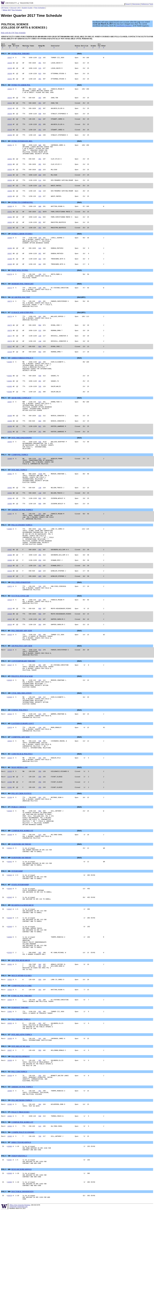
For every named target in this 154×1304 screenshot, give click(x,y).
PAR (39, 119)
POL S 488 (6, 908)
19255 (9, 185)
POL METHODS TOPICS (21, 1185)
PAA (39, 471)
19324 (9, 670)
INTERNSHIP (17, 937)
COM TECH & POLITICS (21, 811)
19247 (9, 124)
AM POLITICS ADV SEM (21, 693)
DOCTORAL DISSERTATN (22, 1282)
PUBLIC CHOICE (18, 867)
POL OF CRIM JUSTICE (21, 853)
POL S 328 (6, 467)
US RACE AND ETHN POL (22, 331)
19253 (9, 173)
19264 (9, 240)
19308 (9, 596)
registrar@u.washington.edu (18, 1298)
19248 (9, 130)
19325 (9, 680)
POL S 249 (6, 247)
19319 (9, 653)
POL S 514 (6, 1098)
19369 (9, 1272)
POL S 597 (6, 1229)
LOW (39, 196)
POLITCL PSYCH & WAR (22, 726)
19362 (9, 1202)
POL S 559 (6, 1185)
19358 (9, 1142)
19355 (9, 1102)
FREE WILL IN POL (19, 286)
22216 (9, 618)
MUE (39, 533)
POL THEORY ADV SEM (21, 676)
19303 (9, 528)
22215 (9, 613)
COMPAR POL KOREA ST (22, 894)
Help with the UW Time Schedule (13, 33)
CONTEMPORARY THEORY (23, 709)
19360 (9, 1175)
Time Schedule (39, 8)
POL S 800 (6, 1282)
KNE (39, 92)
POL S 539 (6, 1127)
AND (39, 179)
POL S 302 (6, 286)
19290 (9, 455)
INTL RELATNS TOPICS (21, 1115)
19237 (9, 59)
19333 (9, 796)
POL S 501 (6, 1036)
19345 (9, 966)
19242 (9, 92)
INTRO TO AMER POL (20, 88)
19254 (9, 179)
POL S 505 (6, 1063)
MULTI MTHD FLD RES (21, 1052)
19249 (9, 136)
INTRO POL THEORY (20, 55)
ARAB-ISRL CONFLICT (21, 423)
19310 (9, 607)
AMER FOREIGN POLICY (22, 380)
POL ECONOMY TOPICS (21, 562)
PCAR (40, 506)
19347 (9, 978)
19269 (9, 280)
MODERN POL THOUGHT (22, 300)
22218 (9, 374)
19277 (9, 357)
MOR (39, 539)
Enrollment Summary (124, 26)
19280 (9, 384)
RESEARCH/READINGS (21, 1258)
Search (128, 4)
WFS (39, 319)
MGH (39, 345)
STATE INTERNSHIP (20, 952)
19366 (9, 1233)
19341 (9, 913)
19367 (9, 1248)
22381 (9, 846)
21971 (9, 629)
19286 (9, 417)
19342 (9, 927)
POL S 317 (6, 331)
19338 (9, 871)
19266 (9, 263)
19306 (9, 566)
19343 (9, 942)
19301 (9, 506)
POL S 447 (6, 792)
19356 (9, 1119)
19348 (9, 988)
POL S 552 (6, 1154)
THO (39, 202)
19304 (9, 533)
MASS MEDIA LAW (19, 825)
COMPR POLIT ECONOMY (22, 1219)
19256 (9, 190)
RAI (39, 124)
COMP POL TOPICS (19, 485)
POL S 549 (6, 1138)
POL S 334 (6, 545)
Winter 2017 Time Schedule (11, 10)
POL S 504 (6, 1052)
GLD (39, 898)
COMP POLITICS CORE (21, 1063)
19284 (9, 406)
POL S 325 (6, 423)
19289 (9, 449)
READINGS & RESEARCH (22, 974)
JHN (39, 290)
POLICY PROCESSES (20, 1198)
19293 (9, 471)
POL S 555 (6, 1171)
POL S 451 (6, 811)
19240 (9, 76)
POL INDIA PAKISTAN (20, 624)
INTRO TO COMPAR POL (22, 214)
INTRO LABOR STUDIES (21, 247)
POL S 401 (6, 676)
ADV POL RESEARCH (20, 1036)
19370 (9, 1287)
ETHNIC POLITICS (19, 763)
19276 (9, 351)
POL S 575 (6, 1198)
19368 (9, 1262)
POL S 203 (6, 148)
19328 (9, 730)
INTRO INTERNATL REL (21, 148)
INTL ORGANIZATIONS (21, 467)
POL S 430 (6, 744)
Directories (136, 4)
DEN (39, 443)
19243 (9, 102)
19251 (9, 152)
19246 (9, 119)
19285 (9, 411)
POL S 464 (6, 853)
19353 (9, 1067)
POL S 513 (6, 1086)
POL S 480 (6, 894)
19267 (9, 268)
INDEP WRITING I (19, 1244)
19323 (9, 664)
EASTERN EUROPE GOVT (22, 778)
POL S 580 (6, 1208)
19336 (9, 829)
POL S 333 (6, 502)
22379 (9, 835)
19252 (9, 168)
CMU (39, 601)
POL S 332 (6, 485)
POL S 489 (6, 923)
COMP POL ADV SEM (20, 792)
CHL (39, 229)
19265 (9, 251)
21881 (9, 1090)
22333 (9, 1028)
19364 (9, 1212)
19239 (9, 70)
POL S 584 (6, 1219)
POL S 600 (6, 1258)
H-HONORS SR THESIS (21, 908)
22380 (9, 841)
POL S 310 (6, 300)
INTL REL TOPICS (19, 502)
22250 (9, 857)
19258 (9, 202)
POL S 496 (6, 937)
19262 (9, 229)
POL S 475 (6, 867)
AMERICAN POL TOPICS (22, 545)
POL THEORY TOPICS (20, 1098)
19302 (9, 522)
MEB (39, 653)
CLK (39, 190)
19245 (9, 113)
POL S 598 (6, 1244)
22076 (9, 782)
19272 (9, 305)
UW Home (4, 8)
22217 (9, 368)
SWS (39, 141)
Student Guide (27, 8)
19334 (9, 815)
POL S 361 (6, 639)
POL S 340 (6, 624)
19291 (9, 460)
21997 (9, 549)
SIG (39, 70)
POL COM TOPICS (19, 1154)
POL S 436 (6, 763)
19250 (9, 141)
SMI (39, 64)
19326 (9, 697)
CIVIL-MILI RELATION (21, 744)
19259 (9, 207)
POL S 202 (6, 88)
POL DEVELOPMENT (20, 1138)
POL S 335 (6, 562)
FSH (39, 59)
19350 (9, 1010)
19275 (9, 345)
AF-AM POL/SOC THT (20, 315)
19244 (9, 107)
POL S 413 (6, 709)
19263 (9, 235)
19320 (9, 659)
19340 (9, 898)
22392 (9, 1190)
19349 (9, 998)
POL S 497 (6, 952)
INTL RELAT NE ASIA (20, 1127)
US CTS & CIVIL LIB (20, 639)
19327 (9, 714)
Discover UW (15, 8)
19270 (9, 290)
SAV (39, 102)
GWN (39, 152)
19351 (9, 1040)
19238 (9, 64)
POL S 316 (6, 315)
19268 (9, 274)
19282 (9, 400)
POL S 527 (6, 1115)
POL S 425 (6, 726)
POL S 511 (6, 1073)
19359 (9, 1158)
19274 (9, 336)
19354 (9, 1078)
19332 (9, 767)
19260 (9, 218)
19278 (9, 362)
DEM (39, 613)
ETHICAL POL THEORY (21, 1073)
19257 (9, 196)
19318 (9, 643)
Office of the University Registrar (19, 1297)
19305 (9, 539)
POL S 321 (6, 380)
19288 (9, 443)
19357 (9, 1132)
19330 (9, 749)
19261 (9, 223)
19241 (9, 82)
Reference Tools (147, 4)
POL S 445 (6, 778)
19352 (9, 1057)
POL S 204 (6, 214)
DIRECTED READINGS (21, 1229)
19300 (9, 489)
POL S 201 (6, 55)
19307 (9, 590)
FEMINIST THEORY (20, 1086)
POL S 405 (6, 693)
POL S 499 (6, 974)
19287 (9, 428)
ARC (39, 223)
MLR (39, 76)
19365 (9, 1223)
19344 (9, 956)
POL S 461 (6, 825)
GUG (39, 263)
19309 (9, 601)
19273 (9, 319)
